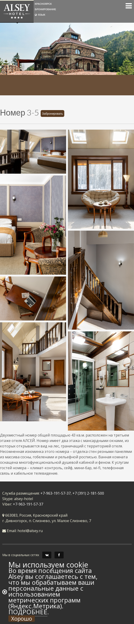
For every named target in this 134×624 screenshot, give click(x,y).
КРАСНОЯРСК (43, 3)
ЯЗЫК (40, 14)
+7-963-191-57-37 (55, 493)
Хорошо (21, 618)
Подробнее (27, 612)
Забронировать (52, 113)
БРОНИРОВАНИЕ (45, 9)
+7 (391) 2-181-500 (88, 493)
